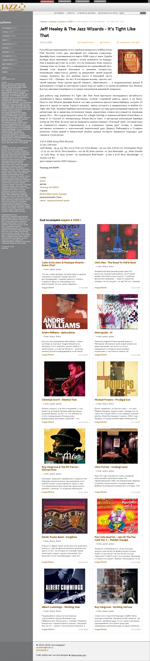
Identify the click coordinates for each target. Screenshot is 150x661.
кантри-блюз (24, 228)
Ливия (27, 206)
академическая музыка (19, 216)
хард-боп (5, 240)
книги (6, 40)
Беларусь (24, 151)
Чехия (4, 194)
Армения (19, 149)
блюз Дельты (13, 220)
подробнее (48, 287)
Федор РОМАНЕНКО (22, 136)
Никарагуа (24, 178)
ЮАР (26, 196)
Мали (22, 174)
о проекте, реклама (86, 13)
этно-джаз (21, 243)
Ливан (10, 173)
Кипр (3, 199)
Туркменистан (7, 189)
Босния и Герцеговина (16, 198)
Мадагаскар (19, 199)
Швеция (24, 194)
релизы (7, 48)
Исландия (5, 166)
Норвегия (18, 179)
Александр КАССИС (9, 86)
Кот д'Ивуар (12, 206)
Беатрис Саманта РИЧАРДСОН (12, 100)
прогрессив (23, 231)
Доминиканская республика (13, 161)
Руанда (4, 210)
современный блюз (14, 235)
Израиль (13, 163)
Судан (12, 186)
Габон (11, 158)
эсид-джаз (26, 241)
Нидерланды (14, 178)
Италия (20, 166)
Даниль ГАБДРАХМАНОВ (21, 141)
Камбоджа (20, 168)
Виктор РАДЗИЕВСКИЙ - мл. (12, 102)
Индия (19, 163)
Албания (14, 201)
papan (4, 84)
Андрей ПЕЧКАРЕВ (17, 94)
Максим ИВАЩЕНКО (15, 117)
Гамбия (4, 205)
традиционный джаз (14, 236)
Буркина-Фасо (20, 203)
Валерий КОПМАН (19, 101)
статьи (8, 32)
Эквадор (5, 196)
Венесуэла (5, 156)
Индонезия (6, 164)
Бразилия (25, 153)
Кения (28, 198)
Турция (16, 189)
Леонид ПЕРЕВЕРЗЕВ (10, 116)
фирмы (7, 68)
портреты (9, 44)
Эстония (12, 196)
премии (8, 52)
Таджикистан (19, 210)
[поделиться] (85, 42)
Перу (10, 181)
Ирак (13, 164)
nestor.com (47, 1)
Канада (12, 169)
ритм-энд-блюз (7, 233)
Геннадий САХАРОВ (17, 104)
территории (10, 60)
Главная (43, 21)
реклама (5, 248)
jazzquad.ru (42, 650)
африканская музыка (10, 218)
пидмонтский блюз (9, 230)
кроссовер (14, 231)
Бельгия (4, 153)
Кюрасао (9, 199)
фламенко (17, 238)
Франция (14, 193)
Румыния (22, 183)
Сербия (11, 184)
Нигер (28, 208)
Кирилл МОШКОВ (15, 111)
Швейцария (15, 194)
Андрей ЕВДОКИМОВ (10, 92)
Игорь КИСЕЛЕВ (7, 143)
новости (71, 13)
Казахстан (11, 168)
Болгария (17, 153)
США (17, 186)
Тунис (27, 188)
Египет (26, 205)
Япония (22, 211)
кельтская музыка (24, 230)
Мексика (13, 176)
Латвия (4, 173)
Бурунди (5, 154)
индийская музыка (14, 226)
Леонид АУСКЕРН (19, 114)
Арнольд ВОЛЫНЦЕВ (18, 97)
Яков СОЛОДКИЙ (21, 143)
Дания (22, 159)
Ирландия (25, 164)
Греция (11, 159)
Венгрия (26, 154)
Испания (13, 166)
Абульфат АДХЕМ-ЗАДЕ (16, 84)
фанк (10, 238)
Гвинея (10, 205)
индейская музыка (16, 225)
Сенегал (5, 184)
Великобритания (15, 154)
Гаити (21, 158)
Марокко (5, 176)
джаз (8, 79)
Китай (18, 169)
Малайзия (15, 174)
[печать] (105, 42)
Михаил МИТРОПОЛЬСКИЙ (15, 120)
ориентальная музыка (10, 228)
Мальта (27, 199)
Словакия (27, 184)
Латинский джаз (11, 221)
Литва (15, 173)
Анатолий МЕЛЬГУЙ (20, 91)
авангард (5, 216)
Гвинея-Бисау (19, 205)
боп (3, 221)
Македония (6, 174)
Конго (4, 206)
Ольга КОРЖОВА (24, 127)
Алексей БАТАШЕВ (15, 87)
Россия (15, 183)
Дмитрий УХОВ (21, 107)
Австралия (5, 148)
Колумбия (25, 169)
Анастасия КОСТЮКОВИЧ (11, 90)
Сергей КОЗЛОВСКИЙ (12, 131)
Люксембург (23, 173)
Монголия (21, 208)
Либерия (20, 206)
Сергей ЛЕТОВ (18, 132)
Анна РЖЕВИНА (16, 96)
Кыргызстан (25, 171)
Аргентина (11, 149)
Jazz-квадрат (15, 10)
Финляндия (6, 193)
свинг (22, 233)
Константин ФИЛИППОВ (11, 112)
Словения (5, 186)
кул (28, 220)
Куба (18, 171)
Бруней (11, 203)
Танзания (5, 211)
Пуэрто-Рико (6, 183)
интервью (9, 28)
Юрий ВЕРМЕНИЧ (20, 138)
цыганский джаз (16, 240)
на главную (59, 13)
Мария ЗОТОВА (15, 119)
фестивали (9, 64)
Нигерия (5, 178)
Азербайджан (22, 148)
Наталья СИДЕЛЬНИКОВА (11, 124)
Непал (27, 176)
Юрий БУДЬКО (7, 138)
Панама (4, 181)
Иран (18, 164)
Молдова (20, 176)
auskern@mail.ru (44, 647)
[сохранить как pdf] (128, 42)
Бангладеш (15, 151)
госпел (19, 223)
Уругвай (22, 191)
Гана (16, 158)
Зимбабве (5, 163)
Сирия (10, 210)
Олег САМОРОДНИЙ (22, 126)
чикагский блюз (8, 241)
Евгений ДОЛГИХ (19, 109)
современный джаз (9, 243)
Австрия (13, 148)
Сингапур (19, 184)
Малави (4, 208)
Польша (16, 181)
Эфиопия (20, 196)
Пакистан (26, 179)
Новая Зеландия (8, 179)
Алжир (4, 149)
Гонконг (5, 159)
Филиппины (14, 211)
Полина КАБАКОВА (23, 129)
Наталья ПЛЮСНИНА (19, 123)
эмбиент (18, 241)
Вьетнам (5, 158)
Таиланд (23, 186)
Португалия (24, 181)
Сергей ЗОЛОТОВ (8, 131)
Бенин (10, 153)
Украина (14, 191)
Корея (4, 171)
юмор (4, 72)
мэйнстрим (12, 223)
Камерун (5, 169)
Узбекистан (6, 191)
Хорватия (22, 193)
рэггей (16, 233)
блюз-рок (22, 220)
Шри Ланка (6, 201)
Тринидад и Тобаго (16, 188)
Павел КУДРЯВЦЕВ (9, 129)
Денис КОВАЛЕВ (16, 106)
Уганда (22, 189)
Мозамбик (12, 208)
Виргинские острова (18, 156)
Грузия (17, 159)
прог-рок (5, 231)
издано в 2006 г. (66, 21)
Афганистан (6, 151)
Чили (8, 194)
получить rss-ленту (108, 13)
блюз (4, 79)
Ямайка (4, 198)
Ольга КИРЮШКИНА (9, 127)
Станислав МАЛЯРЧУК (10, 134)
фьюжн (24, 238)
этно (13, 79)
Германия (27, 158)
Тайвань (5, 188)
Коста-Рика (11, 171)
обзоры (9, 36)
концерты (9, 56)
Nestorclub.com (78, 655)
